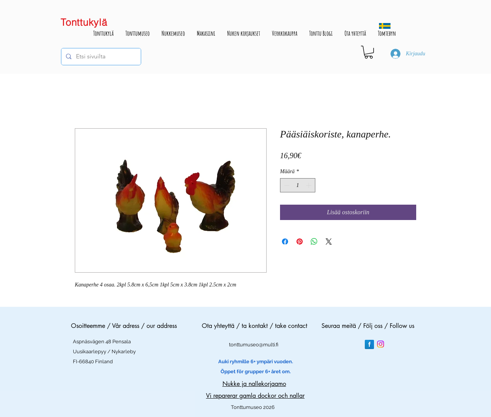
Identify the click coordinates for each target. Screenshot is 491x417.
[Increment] (309, 185)
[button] (368, 52)
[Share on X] (328, 241)
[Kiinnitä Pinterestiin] (299, 241)
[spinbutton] (298, 185)
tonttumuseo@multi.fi (253, 345)
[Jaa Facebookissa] (285, 241)
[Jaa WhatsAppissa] (314, 241)
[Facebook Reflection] (369, 344)
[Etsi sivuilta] (100, 56)
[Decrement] (286, 185)
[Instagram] (380, 344)
